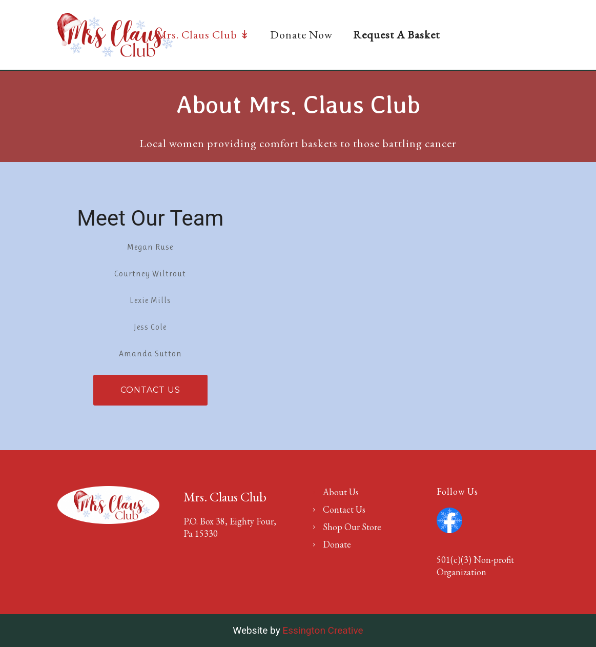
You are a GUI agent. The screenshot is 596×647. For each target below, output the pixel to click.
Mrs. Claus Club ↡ (203, 34)
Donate (337, 544)
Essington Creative (322, 630)
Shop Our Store (352, 527)
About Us (341, 492)
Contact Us (150, 390)
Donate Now (301, 34)
